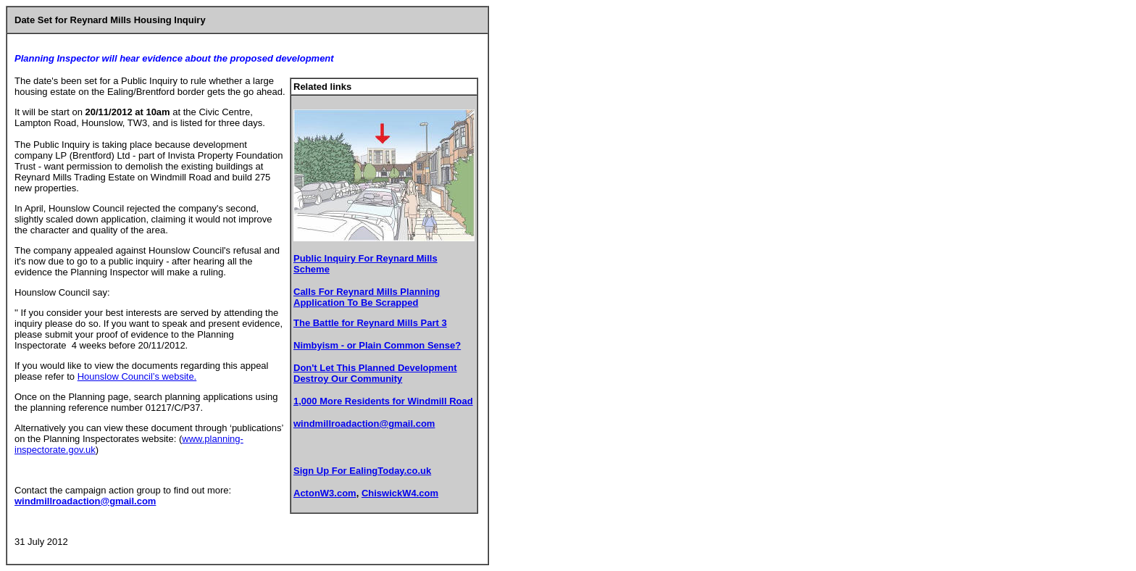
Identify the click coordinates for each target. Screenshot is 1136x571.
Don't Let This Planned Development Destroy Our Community (375, 373)
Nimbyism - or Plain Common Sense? (377, 345)
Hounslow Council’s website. (137, 376)
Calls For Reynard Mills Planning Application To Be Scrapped (366, 297)
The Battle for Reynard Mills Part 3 (370, 322)
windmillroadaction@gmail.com (364, 423)
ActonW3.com (324, 493)
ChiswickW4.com (400, 493)
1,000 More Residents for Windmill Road (383, 401)
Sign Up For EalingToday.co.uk (362, 470)
